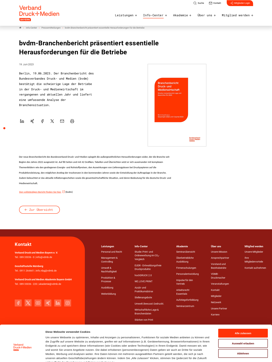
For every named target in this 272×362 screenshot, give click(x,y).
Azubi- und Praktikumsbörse (144, 289)
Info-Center (159, 14)
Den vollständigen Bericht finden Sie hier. (40, 192)
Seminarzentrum (185, 306)
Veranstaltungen (220, 284)
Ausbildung (107, 287)
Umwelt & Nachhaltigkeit (109, 269)
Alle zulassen (243, 315)
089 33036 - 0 (27, 257)
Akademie (185, 14)
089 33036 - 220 (28, 284)
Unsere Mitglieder (254, 251)
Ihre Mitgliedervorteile (254, 260)
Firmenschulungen (186, 267)
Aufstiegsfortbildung (187, 300)
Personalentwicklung (187, 274)
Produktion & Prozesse (108, 279)
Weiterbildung (108, 293)
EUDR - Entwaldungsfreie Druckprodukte (148, 267)
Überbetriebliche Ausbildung (185, 260)
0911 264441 (27, 270)
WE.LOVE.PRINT (143, 281)
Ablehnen (243, 335)
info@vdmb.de (44, 257)
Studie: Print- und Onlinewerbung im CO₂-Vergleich (147, 255)
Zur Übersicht (41, 210)
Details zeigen (184, 355)
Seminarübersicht (185, 251)
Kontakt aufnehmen (255, 267)
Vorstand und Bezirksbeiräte (218, 266)
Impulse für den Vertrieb (184, 282)
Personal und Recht (111, 251)
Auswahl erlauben (243, 325)
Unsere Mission (219, 251)
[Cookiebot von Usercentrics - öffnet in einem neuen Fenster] (22, 355)
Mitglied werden (237, 14)
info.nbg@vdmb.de (46, 270)
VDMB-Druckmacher (218, 276)
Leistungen (132, 14)
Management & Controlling (109, 260)
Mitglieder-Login (240, 5)
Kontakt (215, 290)
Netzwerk (216, 302)
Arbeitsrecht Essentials (182, 292)
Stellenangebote (143, 297)
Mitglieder (216, 296)
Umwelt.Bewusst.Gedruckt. (149, 303)
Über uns (208, 14)
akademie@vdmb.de (50, 284)
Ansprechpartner (220, 258)
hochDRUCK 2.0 (143, 275)
